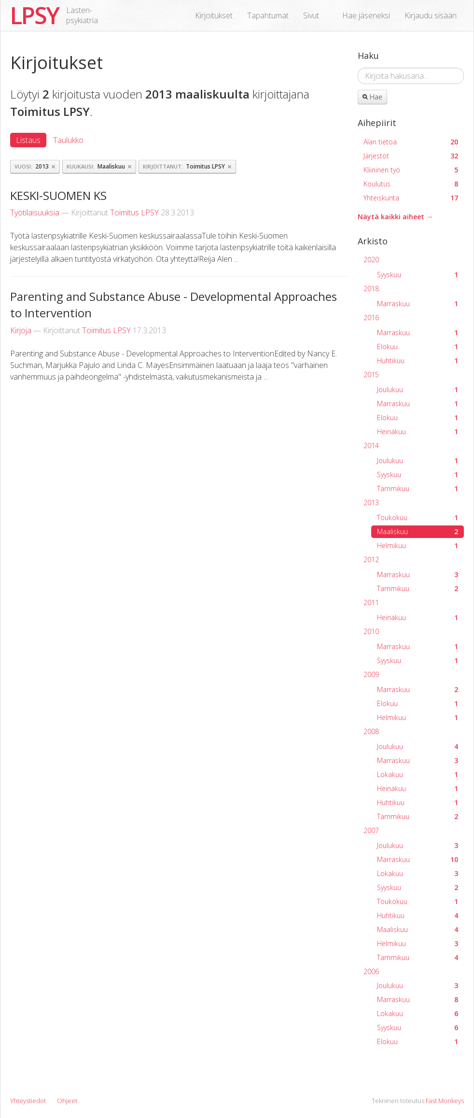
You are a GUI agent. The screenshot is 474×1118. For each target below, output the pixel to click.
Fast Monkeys (445, 1100)
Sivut (311, 15)
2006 (371, 971)
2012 (371, 559)
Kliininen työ (410, 169)
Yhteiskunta (410, 197)
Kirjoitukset (214, 15)
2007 (371, 830)
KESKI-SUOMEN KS (58, 195)
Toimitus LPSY (134, 212)
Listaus (28, 140)
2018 (371, 288)
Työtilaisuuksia (34, 212)
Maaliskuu (417, 531)
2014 (371, 445)
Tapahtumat (268, 15)
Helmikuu (417, 545)
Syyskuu (417, 274)
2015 (371, 374)
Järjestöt (410, 155)
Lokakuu (417, 774)
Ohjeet (67, 1100)
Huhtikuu (417, 360)
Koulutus (410, 183)
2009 (371, 674)
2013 (371, 502)
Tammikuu (417, 488)
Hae (372, 96)
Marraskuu (417, 303)
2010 (371, 631)
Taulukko (68, 140)
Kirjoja (20, 330)
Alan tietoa (410, 141)
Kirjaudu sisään (430, 15)
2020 (371, 259)
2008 (371, 731)
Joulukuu (417, 389)
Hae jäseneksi (366, 15)
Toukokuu (417, 517)
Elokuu (417, 346)
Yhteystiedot (28, 1100)
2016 (371, 317)
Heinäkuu (417, 431)
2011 (371, 602)
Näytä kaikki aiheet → (395, 216)
